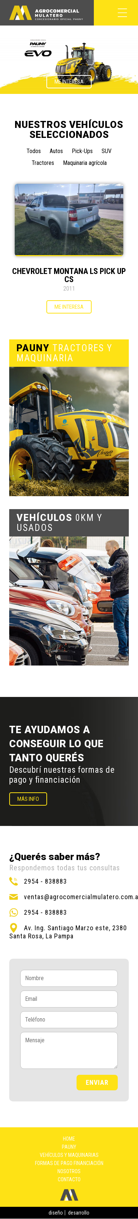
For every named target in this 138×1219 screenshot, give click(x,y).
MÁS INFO (28, 799)
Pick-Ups (82, 151)
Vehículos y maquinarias (69, 1155)
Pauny (69, 1147)
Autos (56, 151)
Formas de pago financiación (69, 1163)
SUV (107, 151)
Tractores (43, 162)
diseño (56, 1212)
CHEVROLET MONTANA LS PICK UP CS (69, 275)
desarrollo (78, 1212)
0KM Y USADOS (60, 522)
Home (69, 1139)
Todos (33, 151)
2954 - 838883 (45, 881)
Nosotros (69, 1171)
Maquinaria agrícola (85, 162)
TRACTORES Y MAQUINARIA (65, 353)
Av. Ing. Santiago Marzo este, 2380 (75, 928)
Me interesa (69, 81)
